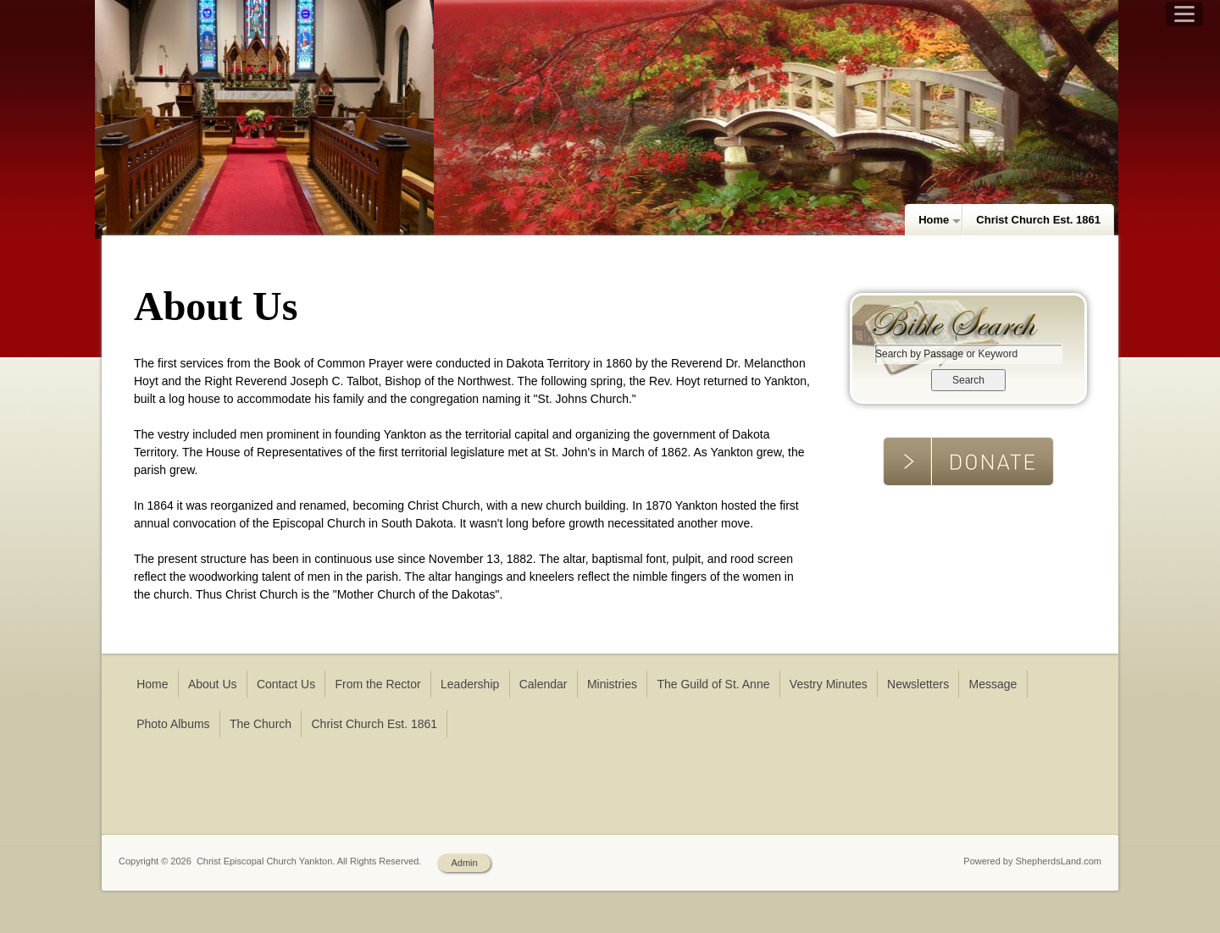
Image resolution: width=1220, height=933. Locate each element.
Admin (464, 863)
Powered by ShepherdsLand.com (1032, 861)
